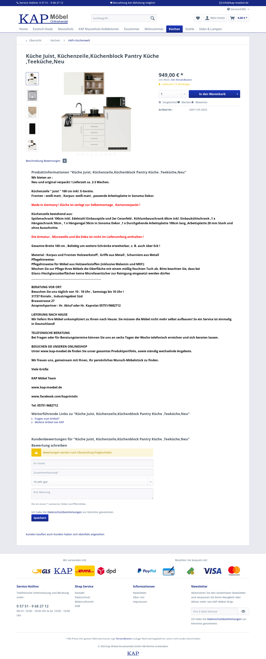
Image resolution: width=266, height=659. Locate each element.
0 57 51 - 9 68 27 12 (33, 606)
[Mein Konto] (215, 18)
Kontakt (79, 593)
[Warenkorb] (238, 18)
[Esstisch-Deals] (42, 29)
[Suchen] (152, 18)
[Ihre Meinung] (92, 493)
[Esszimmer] (132, 29)
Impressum (140, 601)
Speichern (40, 518)
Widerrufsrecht (84, 601)
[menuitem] (123, 19)
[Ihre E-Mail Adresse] (214, 611)
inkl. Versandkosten (181, 79)
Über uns (138, 597)
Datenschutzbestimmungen (64, 512)
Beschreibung (34, 161)
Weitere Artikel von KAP (47, 422)
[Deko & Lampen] (210, 29)
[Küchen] (174, 29)
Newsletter (139, 593)
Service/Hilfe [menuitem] (237, 9)
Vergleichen (168, 102)
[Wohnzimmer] (154, 29)
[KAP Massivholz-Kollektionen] (99, 29)
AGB (77, 606)
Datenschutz (82, 597)
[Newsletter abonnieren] (243, 611)
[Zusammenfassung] (92, 472)
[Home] (23, 29)
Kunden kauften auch (39, 534)
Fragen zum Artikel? (45, 418)
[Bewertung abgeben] (92, 482)
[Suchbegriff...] (123, 18)
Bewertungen (55, 161)
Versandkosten (124, 638)
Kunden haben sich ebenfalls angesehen (79, 534)
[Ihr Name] (92, 463)
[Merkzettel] (198, 18)
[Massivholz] (65, 29)
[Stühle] (190, 29)
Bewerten (199, 102)
